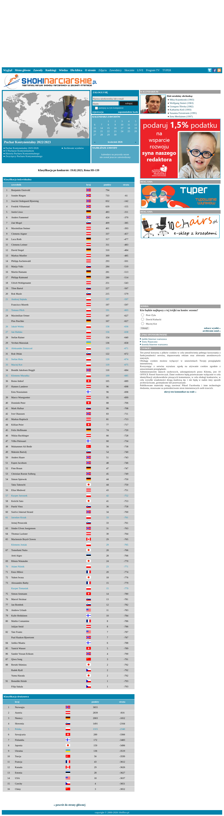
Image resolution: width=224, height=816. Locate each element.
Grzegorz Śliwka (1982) (181, 106)
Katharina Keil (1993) (180, 109)
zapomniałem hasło (128, 111)
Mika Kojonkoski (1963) (182, 99)
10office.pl (124, 812)
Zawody (38, 70)
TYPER (166, 70)
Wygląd (7, 70)
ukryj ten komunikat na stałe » (180, 391)
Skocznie (129, 70)
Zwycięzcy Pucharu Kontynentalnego (23, 156)
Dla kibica (76, 70)
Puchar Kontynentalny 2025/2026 (22, 148)
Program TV (153, 70)
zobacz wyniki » (212, 328)
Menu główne (23, 70)
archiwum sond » (212, 330)
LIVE (140, 70)
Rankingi (50, 70)
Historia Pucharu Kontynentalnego (22, 153)
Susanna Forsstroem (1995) (183, 113)
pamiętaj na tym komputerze (111, 108)
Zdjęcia (103, 70)
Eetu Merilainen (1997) (181, 116)
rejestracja (98, 111)
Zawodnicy (116, 70)
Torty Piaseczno (149, 341)
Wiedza (63, 70)
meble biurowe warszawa (154, 339)
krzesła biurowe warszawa (155, 344)
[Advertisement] (112, 33)
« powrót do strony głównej (69, 804)
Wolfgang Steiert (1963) (182, 103)
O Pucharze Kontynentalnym (19, 150)
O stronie (90, 70)
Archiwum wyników (74, 148)
